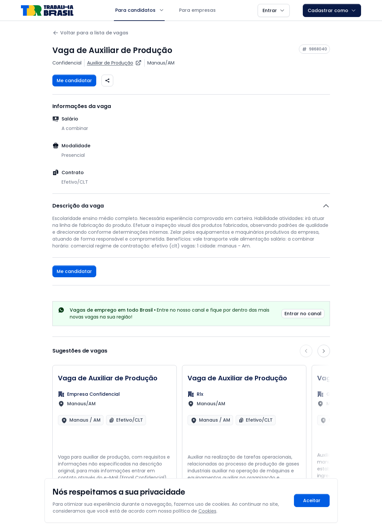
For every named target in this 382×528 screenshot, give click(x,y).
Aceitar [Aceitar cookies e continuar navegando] (311, 500)
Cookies (207, 511)
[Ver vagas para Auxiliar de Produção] (114, 63)
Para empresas (197, 10)
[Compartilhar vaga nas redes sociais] (107, 80)
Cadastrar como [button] (332, 10)
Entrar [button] (274, 10)
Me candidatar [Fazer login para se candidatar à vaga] (74, 80)
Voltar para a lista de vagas (90, 32)
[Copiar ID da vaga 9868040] (314, 49)
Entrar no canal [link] (302, 313)
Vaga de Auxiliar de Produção (107, 378)
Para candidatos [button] (139, 10)
